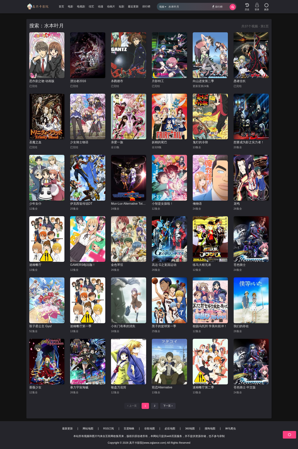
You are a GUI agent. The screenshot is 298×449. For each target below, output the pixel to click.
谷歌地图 (149, 428)
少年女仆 (35, 203)
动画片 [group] (111, 6)
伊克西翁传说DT (81, 203)
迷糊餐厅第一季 (80, 326)
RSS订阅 (108, 428)
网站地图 (88, 428)
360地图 (190, 428)
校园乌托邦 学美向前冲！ (210, 326)
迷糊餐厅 (35, 264)
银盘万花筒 (118, 387)
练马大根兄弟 (202, 264)
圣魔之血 (35, 142)
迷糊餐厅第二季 (203, 387)
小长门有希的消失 (123, 326)
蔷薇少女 (35, 387)
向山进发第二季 (203, 81)
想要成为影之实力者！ (249, 142)
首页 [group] (61, 6)
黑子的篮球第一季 (164, 326)
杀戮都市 (117, 81)
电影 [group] (70, 6)
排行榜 (217, 6)
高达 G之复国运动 (164, 264)
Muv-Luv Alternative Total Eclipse (128, 203)
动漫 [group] (100, 6)
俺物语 (197, 203)
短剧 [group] (121, 6)
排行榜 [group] (146, 6)
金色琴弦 (117, 264)
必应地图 (170, 428)
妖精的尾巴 (159, 142)
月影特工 (158, 81)
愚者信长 (240, 81)
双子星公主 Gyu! (40, 326)
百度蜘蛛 (129, 428)
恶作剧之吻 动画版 (41, 81)
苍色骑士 (240, 264)
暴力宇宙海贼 (79, 387)
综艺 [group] (91, 6)
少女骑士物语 (79, 142)
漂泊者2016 (78, 81)
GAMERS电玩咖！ (82, 264)
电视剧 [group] (81, 6)
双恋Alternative (162, 387)
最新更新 (67, 428)
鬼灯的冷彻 (200, 142)
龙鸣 (237, 203)
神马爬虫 (230, 428)
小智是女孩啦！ (162, 203)
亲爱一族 (117, 142)
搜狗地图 (210, 428)
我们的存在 (241, 326)
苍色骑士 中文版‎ (245, 387)
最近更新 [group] (133, 6)
